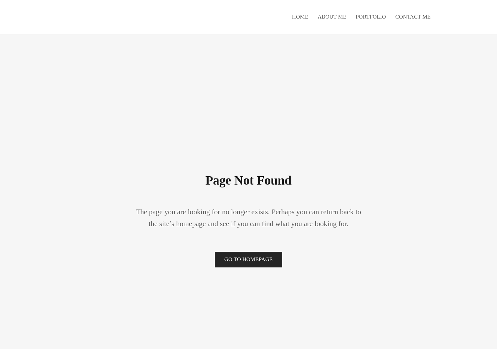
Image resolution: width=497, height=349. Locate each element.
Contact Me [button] (413, 17)
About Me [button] (332, 17)
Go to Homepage (248, 259)
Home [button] (300, 17)
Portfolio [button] (371, 17)
